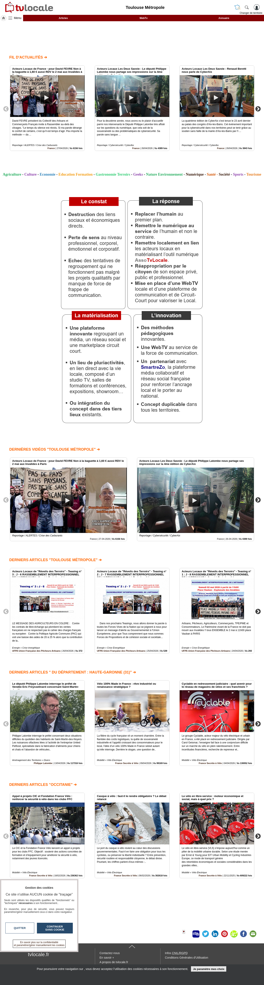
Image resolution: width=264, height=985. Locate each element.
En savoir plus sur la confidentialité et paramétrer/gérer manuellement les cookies (39, 944)
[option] (47, 108)
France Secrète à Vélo (126, 763)
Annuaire (223, 18)
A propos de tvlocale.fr (114, 962)
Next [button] (258, 109)
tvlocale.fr (38, 954)
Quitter (20, 928)
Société (224, 174)
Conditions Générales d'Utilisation (186, 957)
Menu (17, 18)
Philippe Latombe (43, 763)
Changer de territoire (251, 13)
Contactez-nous (110, 953)
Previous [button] (6, 109)
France (51, 148)
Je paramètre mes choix (208, 969)
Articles (63, 18)
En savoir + (107, 957)
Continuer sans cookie (54, 928)
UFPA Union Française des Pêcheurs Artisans (36, 651)
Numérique (195, 174)
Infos (176, 953)
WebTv (143, 18)
